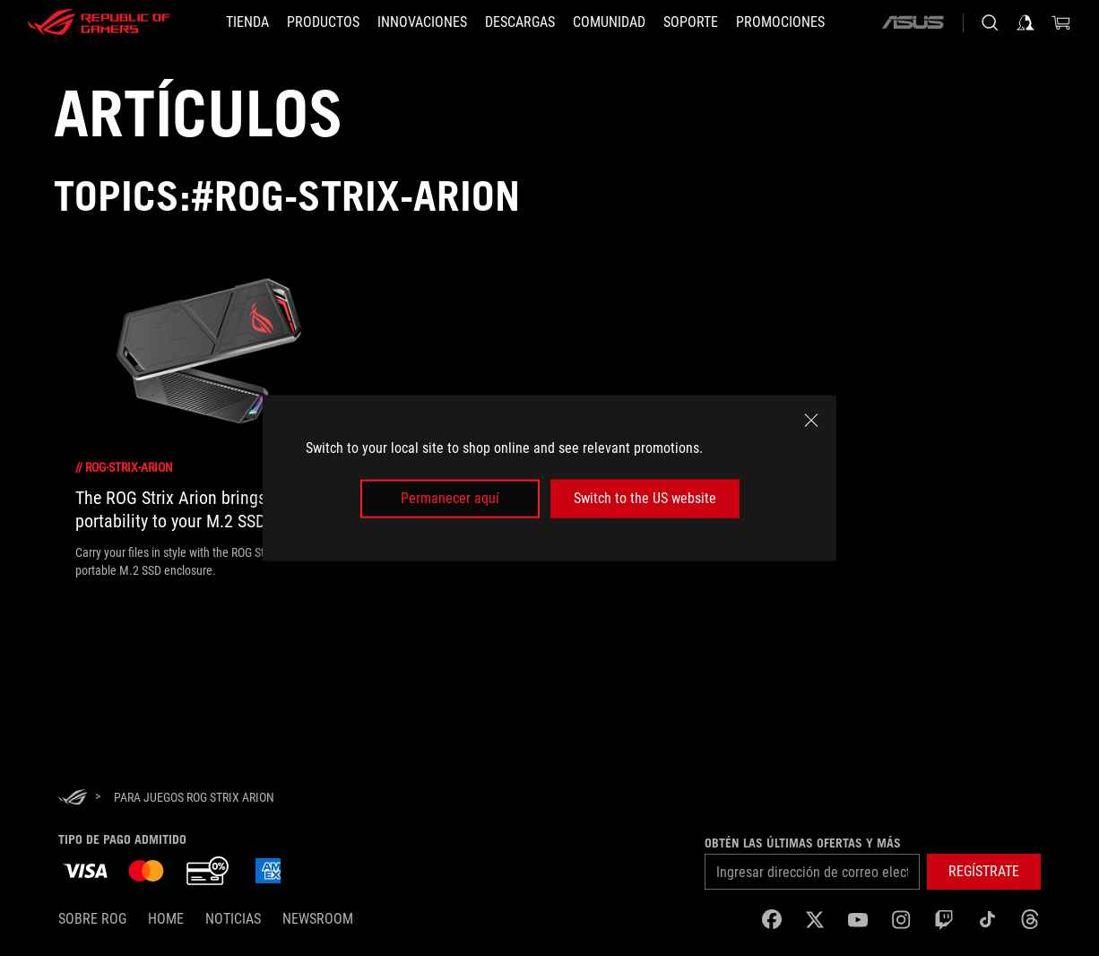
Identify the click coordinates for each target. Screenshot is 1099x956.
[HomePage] (72, 798)
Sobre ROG (92, 918)
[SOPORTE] (690, 22)
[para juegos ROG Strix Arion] (194, 797)
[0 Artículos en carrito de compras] (1061, 22)
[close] (811, 420)
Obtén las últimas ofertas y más (803, 843)
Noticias (233, 918)
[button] (984, 872)
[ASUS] (912, 22)
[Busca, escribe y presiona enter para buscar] (989, 22)
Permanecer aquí (450, 498)
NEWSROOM (317, 918)
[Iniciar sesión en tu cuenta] (1025, 22)
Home (166, 918)
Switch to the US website (645, 498)
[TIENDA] (247, 22)
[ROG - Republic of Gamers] (98, 22)
